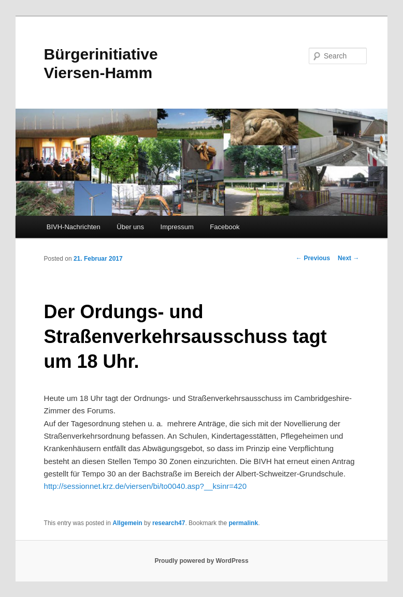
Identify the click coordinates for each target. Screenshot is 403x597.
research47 (168, 523)
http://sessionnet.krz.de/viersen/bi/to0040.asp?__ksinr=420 (145, 486)
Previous (313, 258)
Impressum (177, 227)
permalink (243, 523)
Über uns (130, 227)
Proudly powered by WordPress (201, 560)
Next (348, 258)
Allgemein (127, 523)
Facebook (224, 227)
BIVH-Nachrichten (73, 227)
